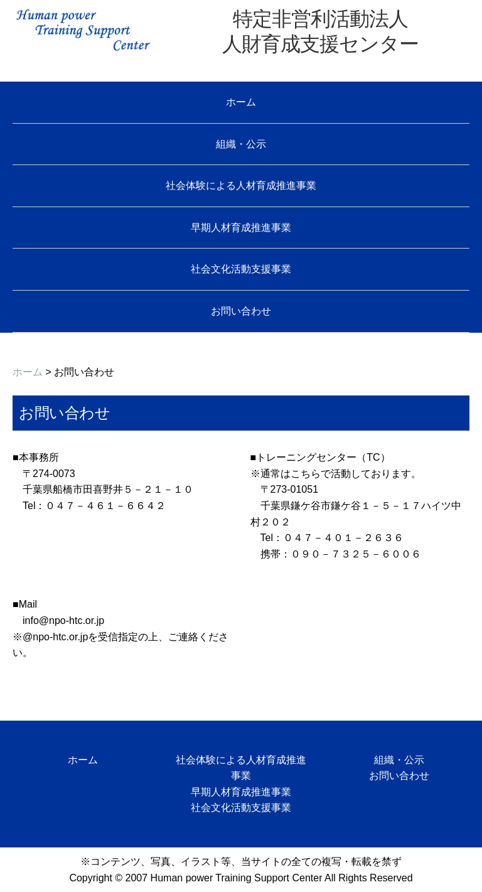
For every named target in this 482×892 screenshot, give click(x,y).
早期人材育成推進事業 (241, 227)
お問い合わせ (241, 311)
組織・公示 (241, 144)
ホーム (241, 102)
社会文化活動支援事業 (241, 269)
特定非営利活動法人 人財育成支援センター (320, 31)
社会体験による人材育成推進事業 (241, 185)
